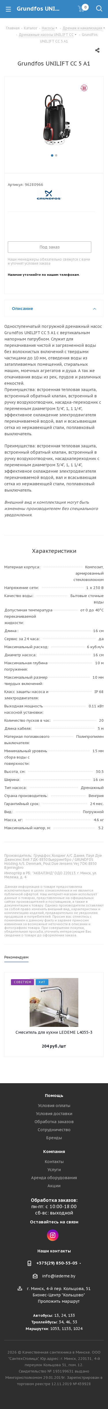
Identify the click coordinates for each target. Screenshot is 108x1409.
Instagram (52, 1235)
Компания (54, 1151)
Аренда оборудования (54, 1177)
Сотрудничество (54, 1129)
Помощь (54, 1095)
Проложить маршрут (58, 1301)
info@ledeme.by (58, 1276)
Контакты (54, 1161)
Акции (54, 1185)
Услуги (54, 1169)
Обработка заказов (54, 1121)
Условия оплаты (54, 1105)
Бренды (54, 1137)
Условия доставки (54, 1113)
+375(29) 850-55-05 (56, 1263)
